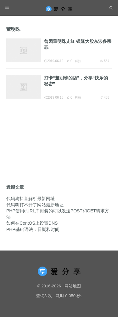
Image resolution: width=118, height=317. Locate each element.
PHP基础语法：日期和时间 (32, 229)
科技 (78, 61)
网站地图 (73, 286)
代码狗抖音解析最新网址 (30, 198)
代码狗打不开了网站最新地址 (35, 204)
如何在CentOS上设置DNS (32, 223)
